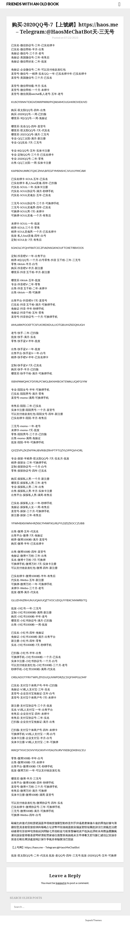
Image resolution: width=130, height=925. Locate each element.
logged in (61, 882)
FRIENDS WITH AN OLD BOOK (32, 4)
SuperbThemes (93, 920)
